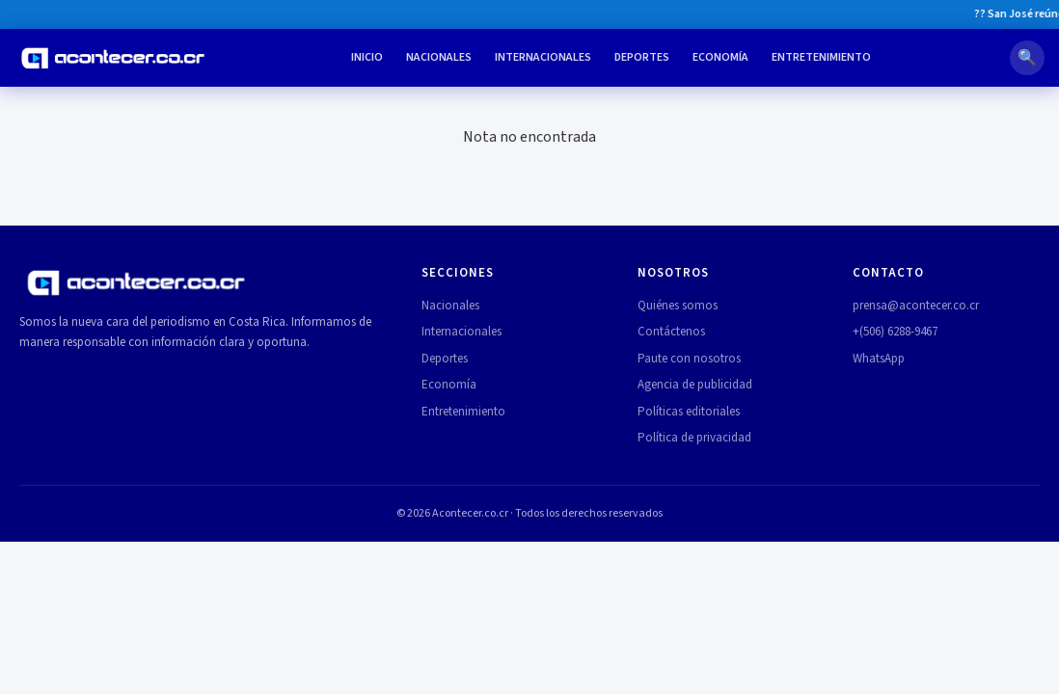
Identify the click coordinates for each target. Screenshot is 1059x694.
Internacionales (543, 57)
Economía (720, 57)
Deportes (641, 57)
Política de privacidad (694, 437)
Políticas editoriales (689, 411)
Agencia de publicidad (695, 384)
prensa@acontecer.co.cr (916, 305)
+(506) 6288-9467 (895, 331)
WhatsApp (879, 358)
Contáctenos (671, 331)
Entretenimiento (821, 57)
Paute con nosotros (689, 358)
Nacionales (439, 57)
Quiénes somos (678, 305)
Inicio (367, 57)
